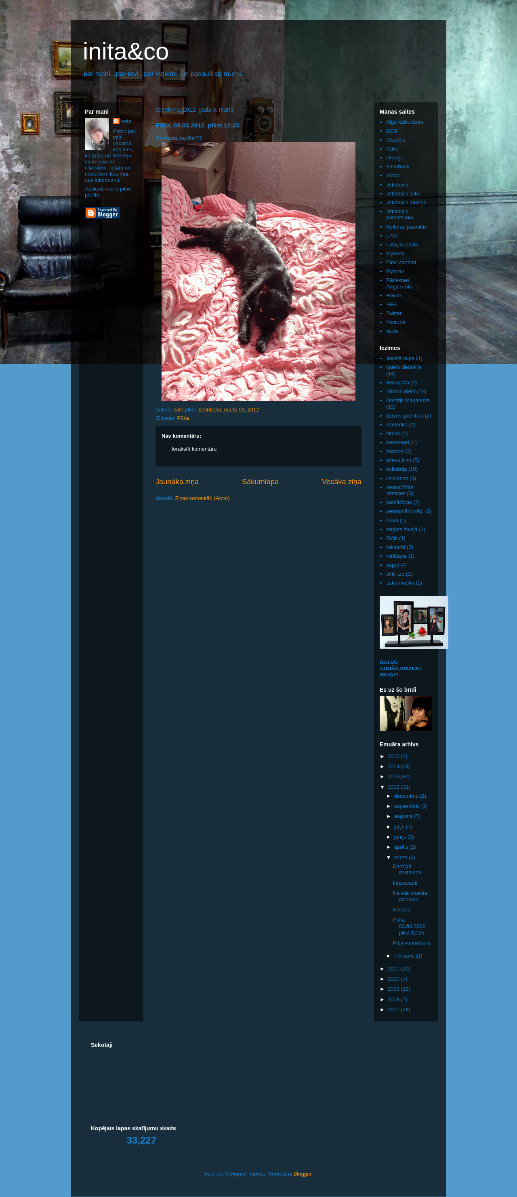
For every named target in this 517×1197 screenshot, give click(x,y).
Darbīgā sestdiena (407, 869)
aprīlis (402, 847)
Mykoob (395, 253)
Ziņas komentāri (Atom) (202, 498)
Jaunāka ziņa (177, 482)
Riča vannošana (411, 943)
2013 (394, 776)
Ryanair (395, 271)
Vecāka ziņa (341, 482)
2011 (394, 969)
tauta (392, 331)
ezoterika (397, 425)
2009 (394, 989)
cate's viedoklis (403, 367)
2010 (394, 979)
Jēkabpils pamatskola (399, 214)
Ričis (391, 538)
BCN (391, 131)
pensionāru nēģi (405, 511)
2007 (394, 1009)
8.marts (401, 910)
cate (126, 121)
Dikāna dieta (400, 391)
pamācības (399, 502)
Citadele (396, 140)
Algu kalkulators (404, 122)
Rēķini (393, 295)
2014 (394, 766)
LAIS (391, 236)
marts (401, 857)
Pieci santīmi (401, 262)
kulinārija (396, 469)
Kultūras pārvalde (406, 227)
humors (395, 451)
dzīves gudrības (404, 416)
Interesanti (405, 883)
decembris (407, 796)
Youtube (395, 322)
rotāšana (396, 556)
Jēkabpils (397, 185)
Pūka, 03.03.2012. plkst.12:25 (410, 926)
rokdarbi (395, 547)
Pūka (183, 418)
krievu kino (398, 460)
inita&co (126, 51)
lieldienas (397, 478)
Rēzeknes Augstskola (399, 283)
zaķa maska (400, 583)
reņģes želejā (401, 529)
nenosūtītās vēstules (399, 490)
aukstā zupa (400, 358)
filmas (393, 433)
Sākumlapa (260, 482)
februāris (405, 956)
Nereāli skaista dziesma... (410, 896)
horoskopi (397, 442)
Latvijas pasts (402, 245)
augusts (404, 816)
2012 (394, 787)
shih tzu (395, 574)
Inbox (392, 175)
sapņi (392, 565)
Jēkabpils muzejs (406, 202)
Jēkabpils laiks (403, 194)
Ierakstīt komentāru (194, 449)
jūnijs (401, 837)
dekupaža (397, 382)
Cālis (392, 149)
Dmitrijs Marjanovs (407, 400)
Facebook (397, 166)
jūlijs (400, 827)
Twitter (393, 313)
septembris (407, 806)
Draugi (393, 158)
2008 (394, 999)
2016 (394, 756)
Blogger (302, 1174)
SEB (391, 304)
